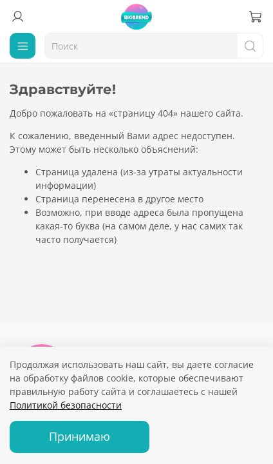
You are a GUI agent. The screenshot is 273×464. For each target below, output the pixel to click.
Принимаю (79, 436)
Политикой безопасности (66, 405)
